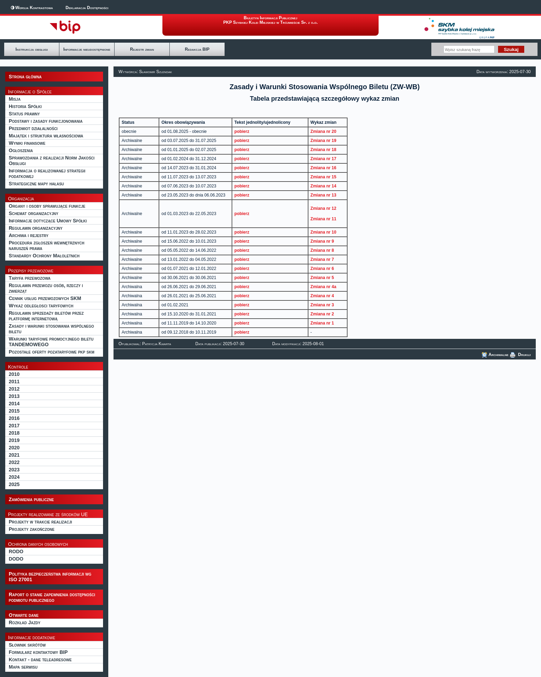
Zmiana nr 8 (322, 250)
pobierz (241, 131)
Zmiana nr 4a (323, 286)
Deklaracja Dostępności (87, 7)
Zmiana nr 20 (323, 131)
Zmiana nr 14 (323, 186)
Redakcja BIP (197, 49)
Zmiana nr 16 (323, 167)
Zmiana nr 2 (322, 314)
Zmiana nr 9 (322, 241)
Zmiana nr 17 (323, 158)
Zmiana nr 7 (322, 259)
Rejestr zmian (142, 49)
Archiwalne (495, 354)
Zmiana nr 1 (322, 323)
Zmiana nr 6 (322, 268)
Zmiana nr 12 (323, 208)
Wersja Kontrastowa (34, 7)
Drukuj (520, 354)
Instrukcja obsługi (31, 49)
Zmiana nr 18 (323, 149)
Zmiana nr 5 (322, 277)
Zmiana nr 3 (322, 304)
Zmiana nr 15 (323, 176)
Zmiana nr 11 (323, 218)
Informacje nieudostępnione (86, 49)
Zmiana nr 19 (323, 140)
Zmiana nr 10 (323, 232)
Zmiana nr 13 (323, 195)
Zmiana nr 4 (322, 295)
